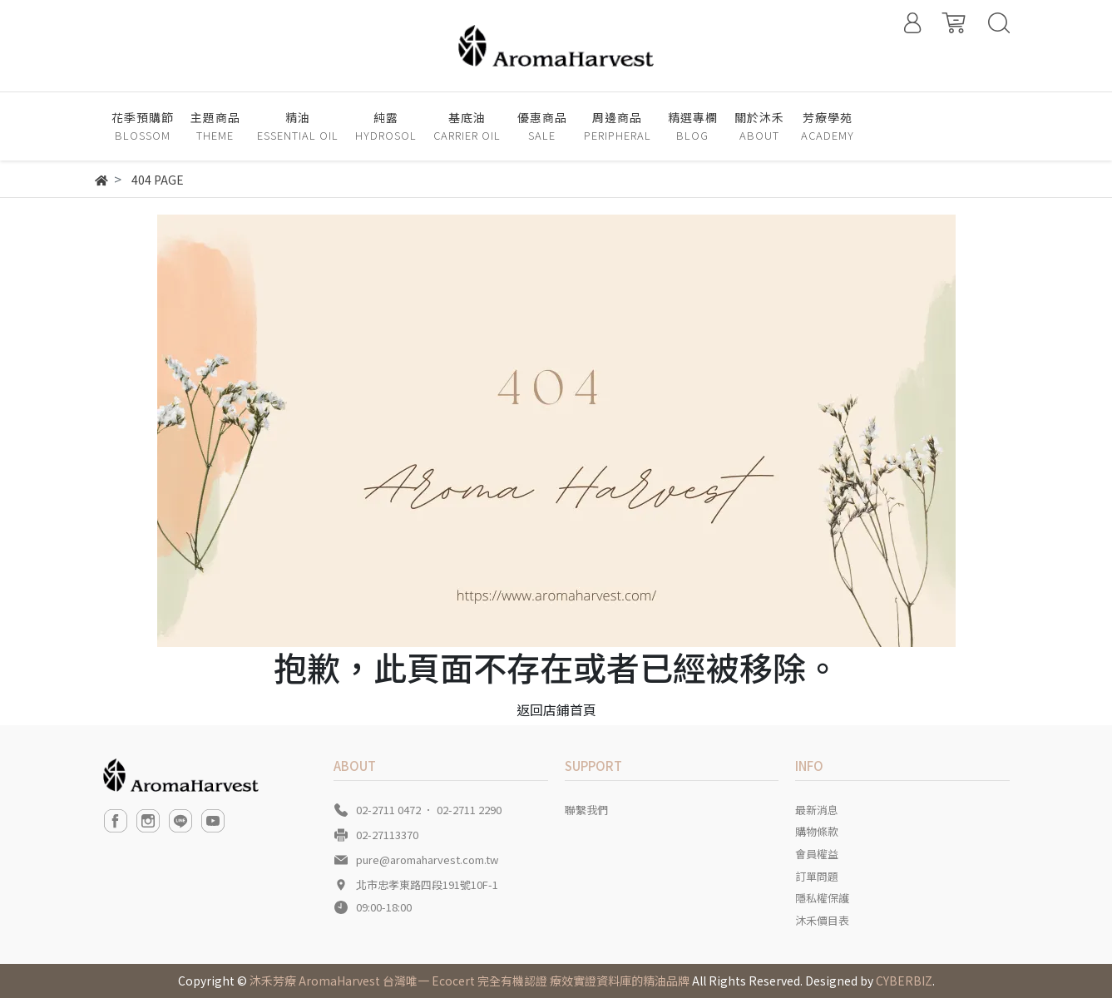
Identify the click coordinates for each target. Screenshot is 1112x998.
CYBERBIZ (904, 980)
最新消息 (816, 810)
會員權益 (816, 854)
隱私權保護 (822, 898)
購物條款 (816, 831)
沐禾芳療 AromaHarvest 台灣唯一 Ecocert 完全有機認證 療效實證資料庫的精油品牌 (469, 980)
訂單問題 (816, 876)
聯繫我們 (586, 810)
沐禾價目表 (822, 920)
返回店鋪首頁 (556, 709)
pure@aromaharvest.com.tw (427, 859)
